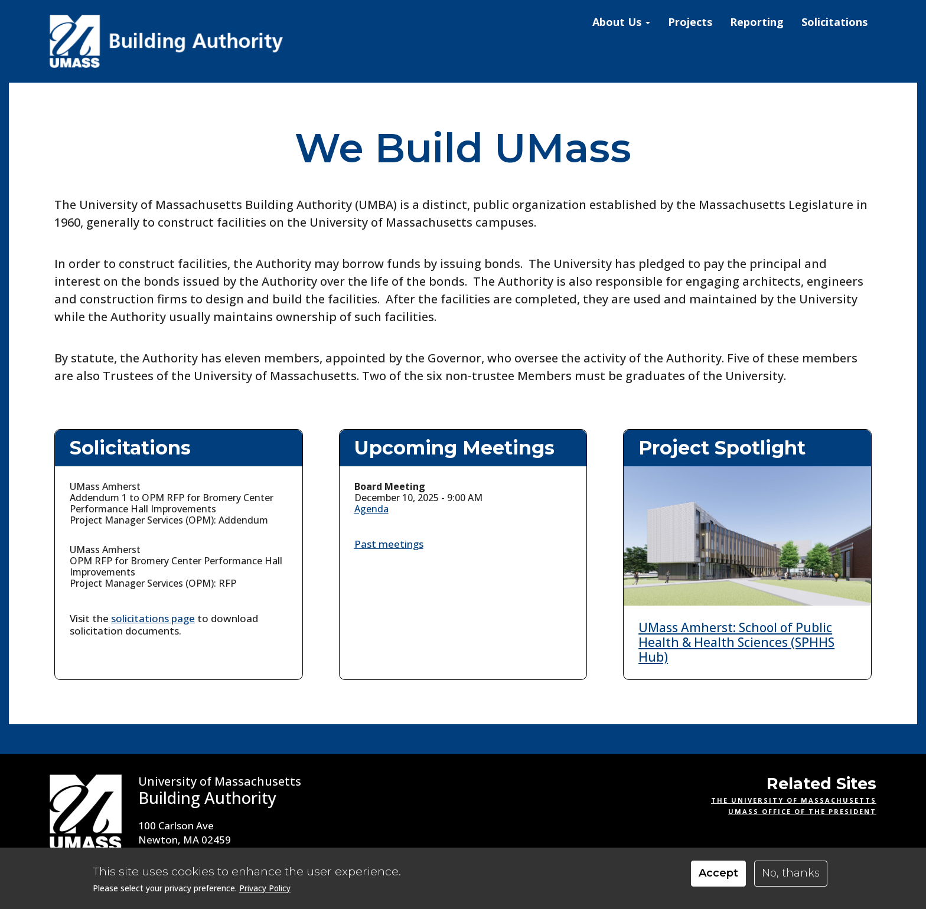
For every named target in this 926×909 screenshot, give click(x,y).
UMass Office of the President (802, 811)
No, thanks (791, 873)
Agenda (371, 508)
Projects (690, 22)
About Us (621, 22)
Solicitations (834, 22)
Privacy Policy (265, 888)
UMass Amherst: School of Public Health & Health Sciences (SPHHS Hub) (736, 642)
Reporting (757, 22)
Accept (718, 873)
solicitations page (153, 618)
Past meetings (388, 544)
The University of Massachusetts (793, 800)
